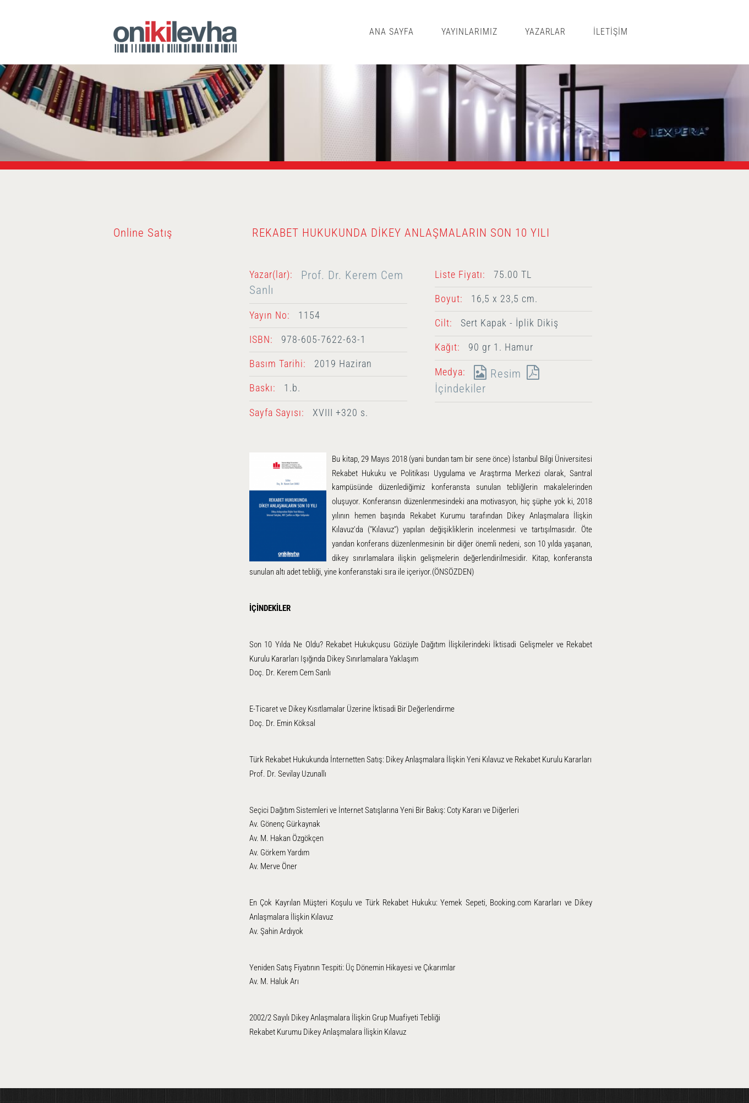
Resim (494, 373)
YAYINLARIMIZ (469, 31)
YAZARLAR (545, 31)
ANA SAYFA (391, 31)
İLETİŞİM (610, 31)
